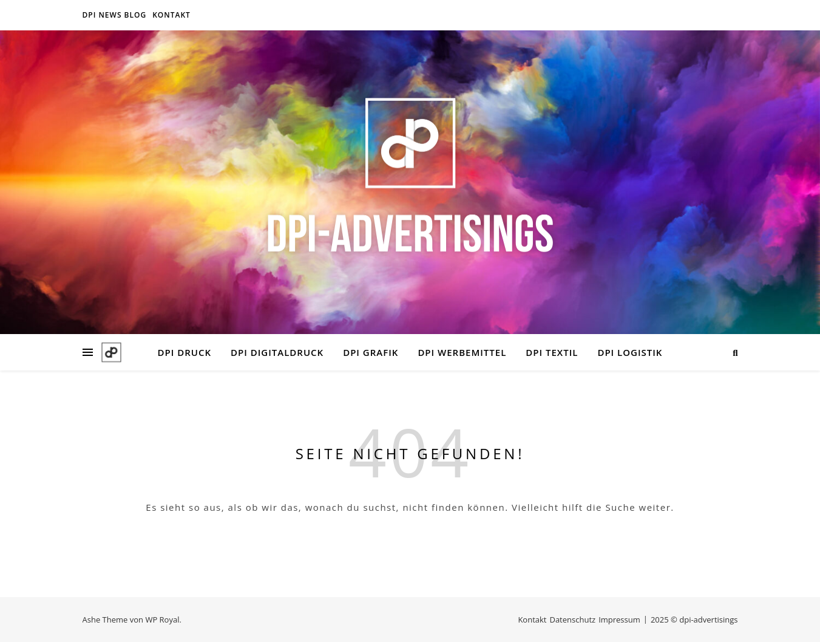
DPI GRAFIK (370, 352)
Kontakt (171, 15)
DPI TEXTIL (552, 352)
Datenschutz (572, 619)
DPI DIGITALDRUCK (277, 352)
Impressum (619, 619)
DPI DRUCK (184, 352)
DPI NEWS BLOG (115, 15)
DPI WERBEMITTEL (462, 352)
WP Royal (162, 619)
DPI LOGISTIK (629, 352)
